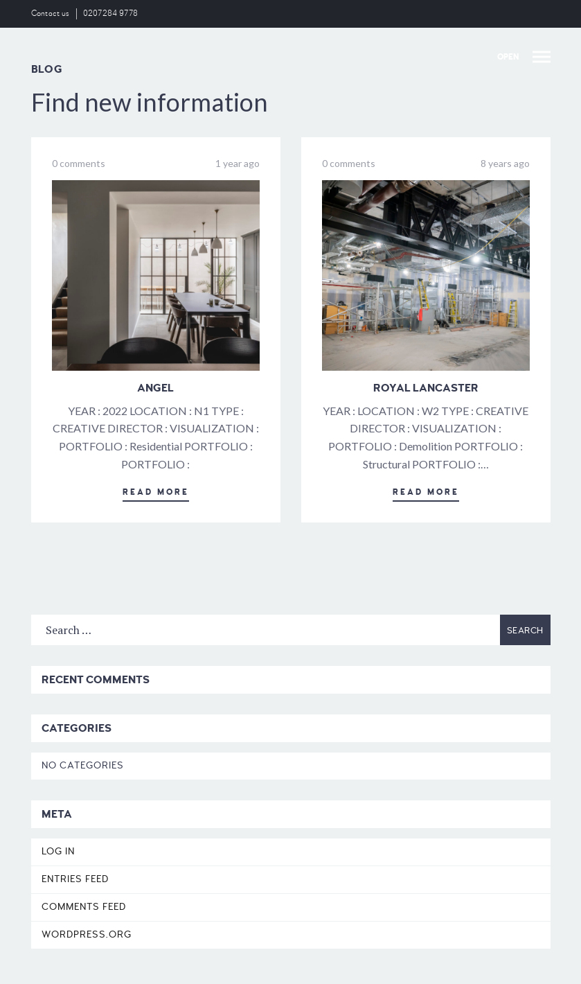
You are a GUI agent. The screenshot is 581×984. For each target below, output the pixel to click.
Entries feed (75, 879)
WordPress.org (87, 934)
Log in (58, 851)
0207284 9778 (110, 13)
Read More (156, 492)
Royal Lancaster (426, 388)
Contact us (50, 13)
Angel (155, 388)
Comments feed (84, 907)
